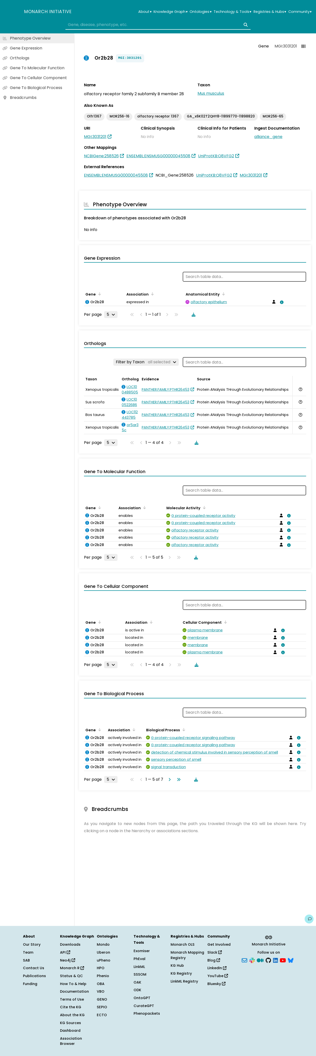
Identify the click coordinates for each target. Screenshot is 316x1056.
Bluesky (216, 983)
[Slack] (252, 960)
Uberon (103, 952)
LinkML (139, 966)
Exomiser (142, 950)
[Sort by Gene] (99, 293)
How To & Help (73, 983)
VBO (100, 991)
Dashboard (70, 1030)
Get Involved (219, 944)
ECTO (102, 1014)
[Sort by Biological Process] (183, 729)
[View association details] (280, 302)
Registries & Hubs (270, 12)
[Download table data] (192, 314)
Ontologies (200, 12)
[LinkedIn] (275, 960)
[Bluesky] (290, 960)
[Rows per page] (111, 314)
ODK (137, 989)
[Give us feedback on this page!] (309, 919)
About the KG (72, 1014)
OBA (100, 983)
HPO (100, 967)
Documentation (74, 991)
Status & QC (71, 975)
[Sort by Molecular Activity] (203, 507)
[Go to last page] (177, 779)
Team (28, 952)
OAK (137, 982)
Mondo (103, 944)
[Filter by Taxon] (146, 362)
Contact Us (33, 967)
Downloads (70, 944)
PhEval (139, 958)
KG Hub (177, 965)
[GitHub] (268, 960)
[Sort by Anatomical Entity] (223, 293)
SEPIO (102, 1007)
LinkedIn (216, 967)
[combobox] (158, 25)
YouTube (217, 975)
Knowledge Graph (170, 12)
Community (300, 12)
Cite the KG (70, 1007)
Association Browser (71, 1041)
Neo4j (67, 960)
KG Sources (70, 1022)
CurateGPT (144, 1005)
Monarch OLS (183, 944)
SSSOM (140, 974)
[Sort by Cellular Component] (225, 622)
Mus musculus (211, 93)
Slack (214, 952)
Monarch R (72, 967)
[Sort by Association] (152, 293)
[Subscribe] (244, 960)
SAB (26, 960)
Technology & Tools (232, 12)
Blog (213, 960)
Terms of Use (72, 999)
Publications (34, 975)
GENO (102, 999)
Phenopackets (147, 1013)
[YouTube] (283, 960)
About (144, 12)
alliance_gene (268, 136)
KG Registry (181, 973)
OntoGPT (142, 997)
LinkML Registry (184, 981)
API (65, 952)
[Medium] (260, 960)
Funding (30, 983)
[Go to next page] (169, 779)
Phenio (103, 975)
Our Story (31, 944)
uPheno (103, 960)
